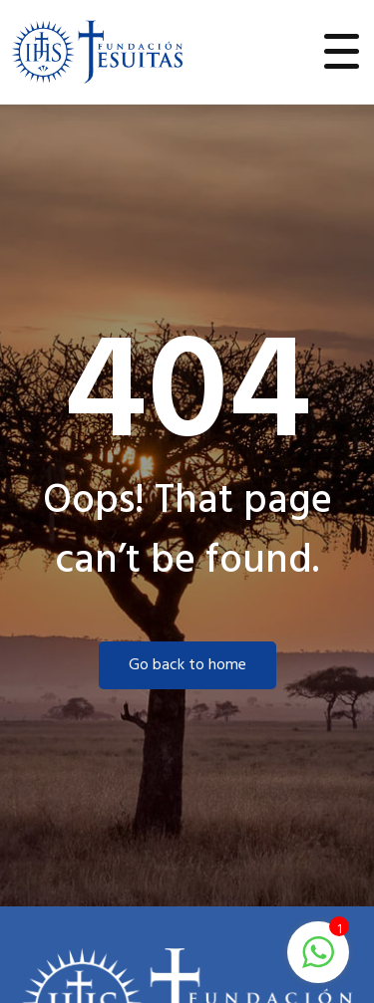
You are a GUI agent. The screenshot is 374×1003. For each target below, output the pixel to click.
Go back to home (187, 665)
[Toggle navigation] (342, 52)
